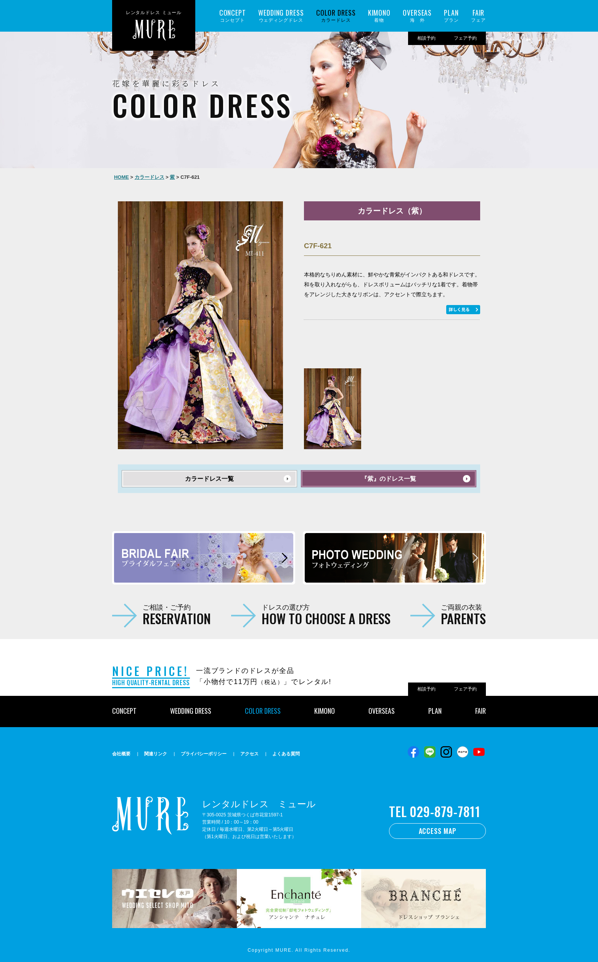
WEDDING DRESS (190, 711)
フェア (478, 15)
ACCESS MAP (438, 831)
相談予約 (426, 38)
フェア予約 (465, 38)
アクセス (249, 753)
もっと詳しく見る (463, 309)
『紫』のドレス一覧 (388, 478)
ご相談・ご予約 (177, 614)
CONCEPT (124, 711)
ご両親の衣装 (463, 614)
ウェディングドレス (281, 15)
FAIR (480, 711)
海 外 (417, 15)
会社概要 (121, 753)
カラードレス (336, 15)
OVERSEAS (381, 711)
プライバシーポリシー (204, 753)
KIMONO (324, 711)
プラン (451, 15)
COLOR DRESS (263, 711)
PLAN (435, 711)
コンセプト (232, 15)
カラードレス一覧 (209, 478)
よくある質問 (286, 753)
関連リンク (155, 753)
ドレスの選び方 (326, 614)
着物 (379, 15)
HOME (121, 177)
